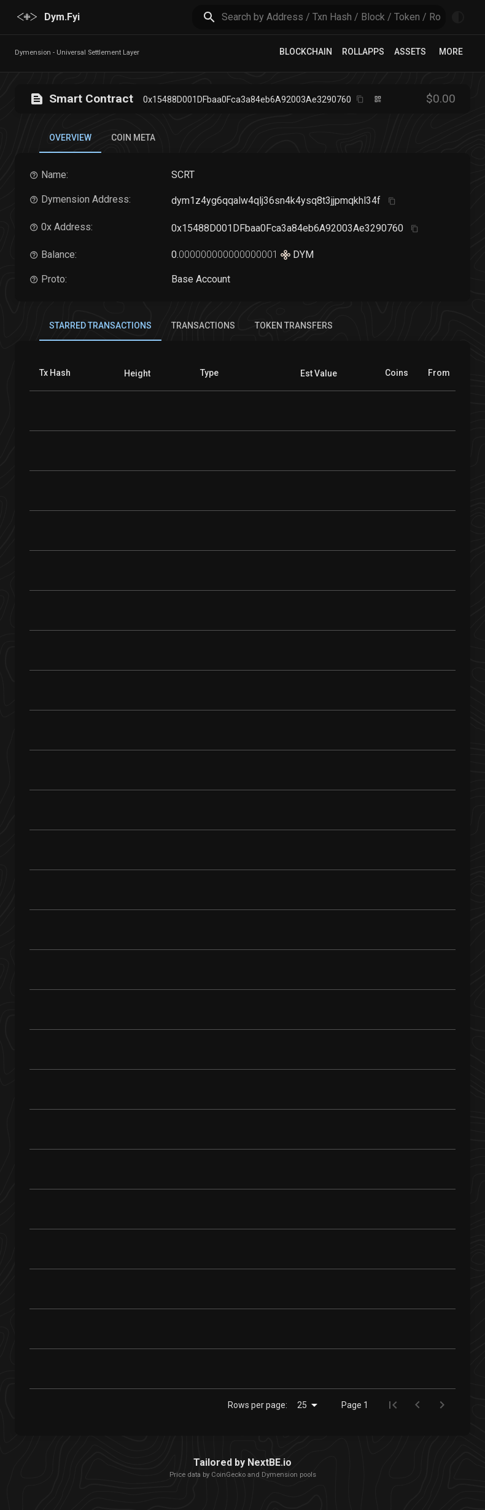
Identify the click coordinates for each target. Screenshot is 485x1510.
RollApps (363, 51)
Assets (410, 51)
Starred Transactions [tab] (100, 331)
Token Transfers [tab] (294, 325)
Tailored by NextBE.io (242, 1462)
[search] (334, 17)
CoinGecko (228, 1475)
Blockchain (305, 51)
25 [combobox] (302, 1405)
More (451, 51)
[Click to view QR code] (378, 99)
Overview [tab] (70, 143)
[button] (137, 373)
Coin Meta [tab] (133, 137)
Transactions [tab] (203, 325)
